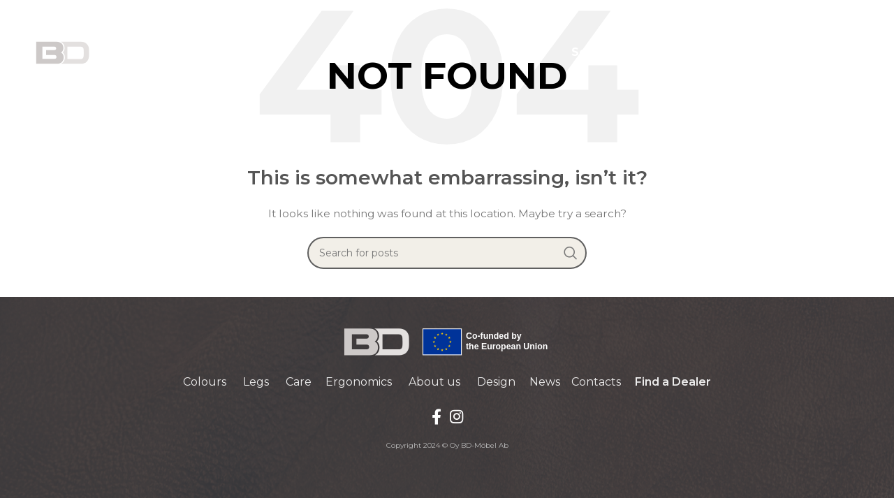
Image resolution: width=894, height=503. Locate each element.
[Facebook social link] (436, 416)
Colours (204, 381)
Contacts (596, 381)
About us (434, 381)
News (544, 381)
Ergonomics (358, 381)
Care (299, 381)
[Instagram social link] (456, 416)
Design (496, 381)
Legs (256, 381)
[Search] (447, 253)
